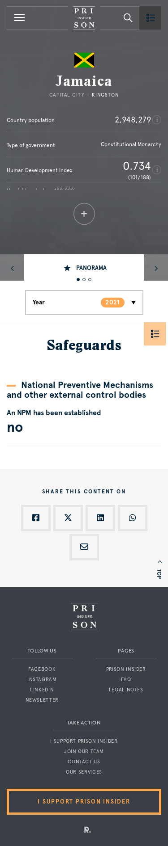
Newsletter (42, 700)
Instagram (42, 679)
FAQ (126, 679)
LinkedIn (42, 690)
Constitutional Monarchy (131, 144)
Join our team (84, 751)
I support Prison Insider (83, 741)
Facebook (42, 669)
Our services (84, 772)
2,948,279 (133, 119)
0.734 (137, 166)
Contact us (84, 762)
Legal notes (126, 690)
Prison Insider (126, 669)
